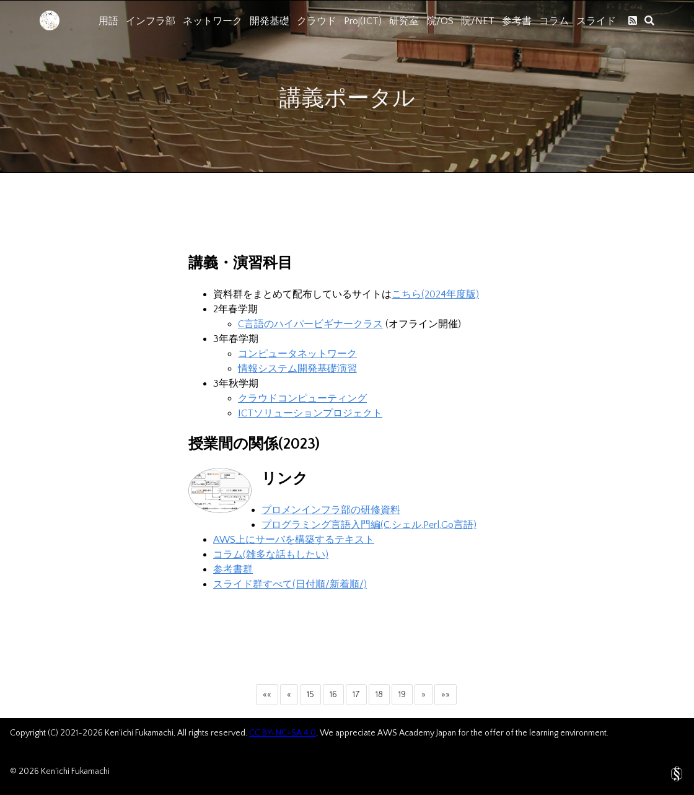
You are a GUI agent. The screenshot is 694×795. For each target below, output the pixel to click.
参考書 (517, 21)
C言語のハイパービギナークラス (310, 324)
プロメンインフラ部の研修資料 (330, 510)
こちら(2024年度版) (435, 294)
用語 (108, 21)
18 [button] (379, 695)
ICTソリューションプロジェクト (310, 413)
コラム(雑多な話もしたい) (270, 554)
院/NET (477, 21)
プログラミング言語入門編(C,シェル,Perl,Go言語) (369, 524)
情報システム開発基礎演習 (297, 368)
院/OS (440, 21)
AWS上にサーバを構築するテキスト (293, 539)
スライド (596, 21)
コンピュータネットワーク (297, 353)
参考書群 (233, 569)
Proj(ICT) (363, 21)
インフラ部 (150, 21)
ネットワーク (212, 21)
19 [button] (402, 695)
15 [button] (310, 695)
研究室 (404, 21)
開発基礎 (269, 21)
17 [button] (356, 695)
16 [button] (333, 695)
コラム (554, 21)
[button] (267, 694)
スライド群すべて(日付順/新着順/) (290, 584)
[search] (649, 20)
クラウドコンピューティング (302, 398)
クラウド (316, 21)
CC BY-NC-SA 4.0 (282, 733)
